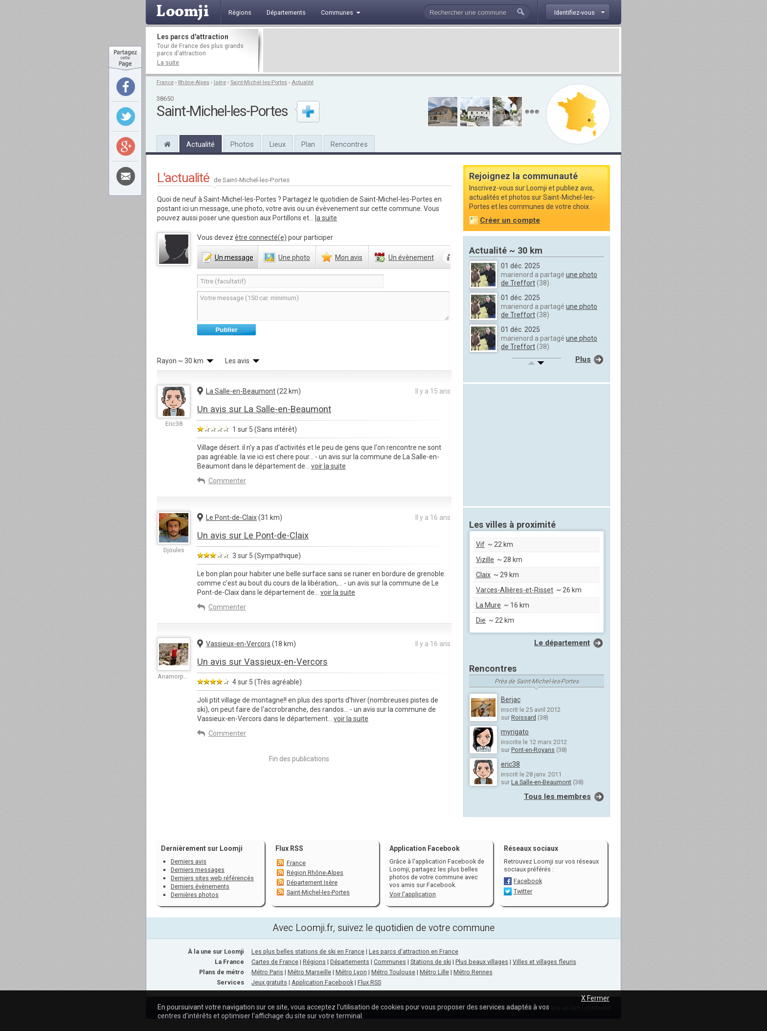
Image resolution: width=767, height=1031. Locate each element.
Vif (480, 544)
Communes (390, 961)
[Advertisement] (441, 50)
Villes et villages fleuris (544, 961)
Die (481, 620)
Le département (562, 642)
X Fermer (595, 998)
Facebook (528, 881)
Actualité (303, 82)
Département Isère (312, 882)
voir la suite (328, 466)
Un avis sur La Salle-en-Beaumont (264, 409)
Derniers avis (188, 861)
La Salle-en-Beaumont (240, 391)
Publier (226, 329)
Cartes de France (274, 961)
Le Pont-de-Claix (231, 517)
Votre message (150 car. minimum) (323, 306)
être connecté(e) (261, 237)
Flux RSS (289, 848)
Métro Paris (267, 972)
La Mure (488, 605)
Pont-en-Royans (533, 749)
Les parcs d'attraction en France (413, 951)
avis (348, 257)
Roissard (523, 717)
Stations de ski (430, 961)
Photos (242, 144)
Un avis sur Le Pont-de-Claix (253, 535)
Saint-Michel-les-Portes (258, 82)
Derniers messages (198, 869)
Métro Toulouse (393, 972)
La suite (168, 62)
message (234, 257)
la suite (326, 218)
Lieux (278, 144)
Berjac (510, 699)
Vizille (485, 559)
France (165, 82)
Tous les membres (557, 796)
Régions (314, 961)
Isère (220, 82)
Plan (308, 144)
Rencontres (349, 144)
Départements (349, 961)
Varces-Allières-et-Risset (514, 590)
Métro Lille (434, 972)
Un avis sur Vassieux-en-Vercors (262, 661)
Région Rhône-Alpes (315, 872)
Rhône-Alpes (193, 82)
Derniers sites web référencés (212, 878)
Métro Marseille (309, 972)
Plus (583, 359)
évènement (411, 257)
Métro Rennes (473, 972)
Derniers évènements (200, 886)
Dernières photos (195, 894)
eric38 (510, 764)
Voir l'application (412, 894)
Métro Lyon (351, 972)
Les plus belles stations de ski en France (307, 951)
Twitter (523, 891)
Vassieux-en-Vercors (238, 644)
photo (294, 257)
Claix (483, 575)
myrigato (515, 732)
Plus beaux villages (481, 961)
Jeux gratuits (269, 982)
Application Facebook (322, 982)
